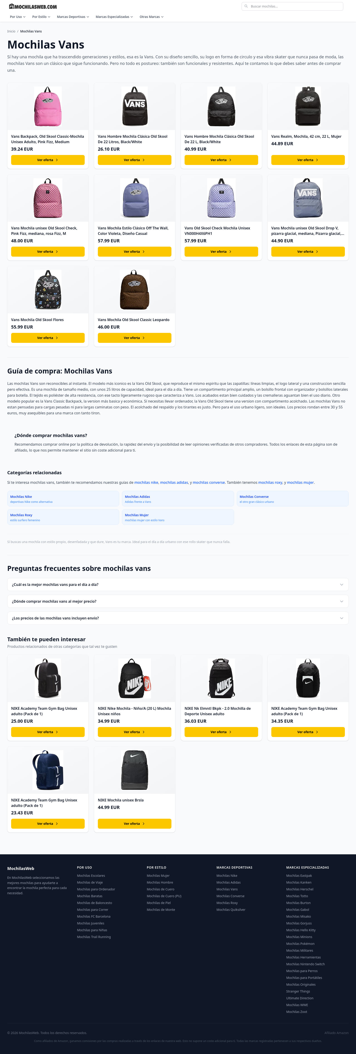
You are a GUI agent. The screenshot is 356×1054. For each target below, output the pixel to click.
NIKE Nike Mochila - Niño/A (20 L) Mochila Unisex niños (134, 711)
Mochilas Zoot (296, 1012)
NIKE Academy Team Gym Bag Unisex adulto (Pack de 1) (44, 711)
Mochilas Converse (231, 896)
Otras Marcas (152, 17)
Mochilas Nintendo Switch (305, 964)
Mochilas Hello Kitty (301, 930)
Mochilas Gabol (297, 909)
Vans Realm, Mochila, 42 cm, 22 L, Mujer (306, 136)
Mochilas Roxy (227, 903)
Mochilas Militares (299, 950)
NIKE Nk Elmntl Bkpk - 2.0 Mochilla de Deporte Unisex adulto (218, 711)
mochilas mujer (300, 482)
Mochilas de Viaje (90, 882)
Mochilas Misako (298, 916)
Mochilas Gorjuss (299, 923)
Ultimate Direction (300, 998)
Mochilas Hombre (160, 882)
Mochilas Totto (297, 896)
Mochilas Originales (301, 984)
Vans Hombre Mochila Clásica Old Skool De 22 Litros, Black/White (132, 139)
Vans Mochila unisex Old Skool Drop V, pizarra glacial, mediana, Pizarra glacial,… (307, 231)
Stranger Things (298, 991)
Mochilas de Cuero (160, 889)
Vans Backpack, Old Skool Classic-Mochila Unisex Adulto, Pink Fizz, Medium (47, 139)
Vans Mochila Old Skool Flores (37, 319)
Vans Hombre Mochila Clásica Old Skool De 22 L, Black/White (219, 139)
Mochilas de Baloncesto (94, 903)
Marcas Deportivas (73, 17)
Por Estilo (41, 17)
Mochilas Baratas (89, 896)
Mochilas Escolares (91, 875)
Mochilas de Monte (161, 909)
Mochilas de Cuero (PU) (164, 896)
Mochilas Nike (227, 875)
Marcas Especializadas (115, 17)
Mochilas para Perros (302, 971)
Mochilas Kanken (299, 882)
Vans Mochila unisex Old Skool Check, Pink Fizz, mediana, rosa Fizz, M (44, 231)
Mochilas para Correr (92, 909)
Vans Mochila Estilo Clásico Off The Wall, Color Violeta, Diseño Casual (133, 231)
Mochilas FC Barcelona (93, 916)
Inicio (11, 31)
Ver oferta (48, 160)
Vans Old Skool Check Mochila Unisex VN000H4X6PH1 (217, 231)
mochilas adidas (174, 482)
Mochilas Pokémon (300, 943)
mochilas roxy (270, 482)
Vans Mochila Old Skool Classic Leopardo (133, 319)
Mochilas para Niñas (92, 930)
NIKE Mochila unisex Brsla (121, 800)
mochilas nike (146, 482)
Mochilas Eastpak (299, 875)
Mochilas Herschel (300, 889)
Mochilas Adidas (229, 882)
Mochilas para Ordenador (96, 889)
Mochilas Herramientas (303, 957)
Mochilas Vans (227, 889)
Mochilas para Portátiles (304, 977)
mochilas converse (209, 482)
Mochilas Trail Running (94, 937)
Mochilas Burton (298, 903)
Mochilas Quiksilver (231, 909)
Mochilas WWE (297, 1005)
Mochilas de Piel (159, 903)
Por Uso (18, 17)
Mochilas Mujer (158, 875)
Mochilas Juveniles (90, 923)
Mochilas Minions (299, 937)
